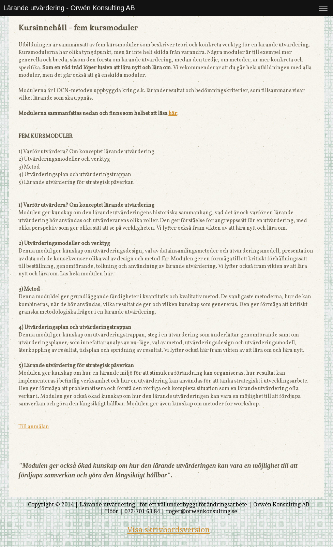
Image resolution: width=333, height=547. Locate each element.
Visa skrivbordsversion (168, 530)
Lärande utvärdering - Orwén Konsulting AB (69, 8)
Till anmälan (33, 427)
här (172, 113)
